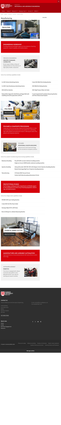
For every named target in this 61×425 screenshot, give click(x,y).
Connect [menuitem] (30, 11)
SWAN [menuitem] (35, 11)
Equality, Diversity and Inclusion (36, 345)
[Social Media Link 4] (40, 321)
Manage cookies (30, 350)
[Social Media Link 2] (35, 321)
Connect (5, 14)
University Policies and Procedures (52, 345)
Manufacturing (20, 14)
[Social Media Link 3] (38, 321)
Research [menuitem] (14, 11)
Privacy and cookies (22, 343)
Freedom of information (42, 343)
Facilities (14, 14)
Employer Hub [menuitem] (22, 11)
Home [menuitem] (3, 11)
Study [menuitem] (8, 11)
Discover (10, 14)
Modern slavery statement (53, 343)
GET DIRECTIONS (5, 315)
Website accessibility (31, 343)
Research (3, 328)
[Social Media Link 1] (32, 321)
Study (2, 325)
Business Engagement (6, 326)
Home (2, 14)
